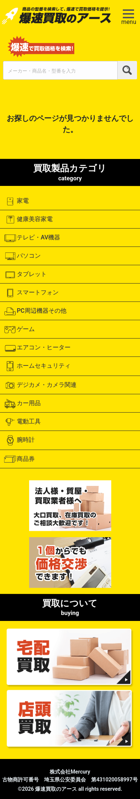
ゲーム (19, 329)
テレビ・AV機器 (32, 238)
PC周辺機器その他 (35, 311)
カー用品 (22, 403)
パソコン (22, 256)
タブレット (25, 274)
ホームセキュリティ (37, 366)
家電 (16, 201)
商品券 (19, 459)
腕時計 (19, 440)
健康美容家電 (28, 219)
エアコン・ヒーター (37, 348)
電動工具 (22, 422)
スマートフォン (31, 293)
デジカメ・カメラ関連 (40, 385)
